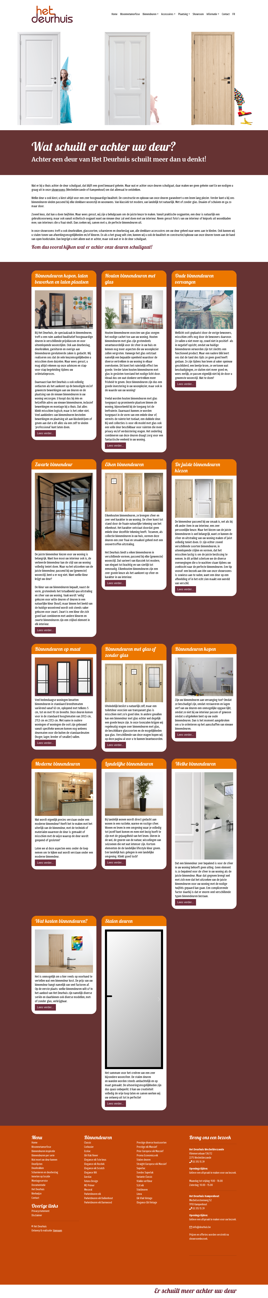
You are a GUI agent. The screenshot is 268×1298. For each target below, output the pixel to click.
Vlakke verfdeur (144, 1181)
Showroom (198, 14)
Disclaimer (36, 1215)
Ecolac (87, 1151)
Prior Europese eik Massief (150, 1151)
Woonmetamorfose (130, 14)
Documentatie (38, 1185)
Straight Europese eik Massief (151, 1164)
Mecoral (88, 1189)
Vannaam (57, 1230)
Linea (139, 1194)
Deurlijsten (36, 1164)
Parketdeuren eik (92, 1194)
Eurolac (88, 1176)
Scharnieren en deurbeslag (44, 1172)
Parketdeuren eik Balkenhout (98, 1198)
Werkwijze (36, 1193)
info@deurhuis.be (202, 1227)
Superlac (141, 1168)
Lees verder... (45, 433)
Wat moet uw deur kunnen (44, 1159)
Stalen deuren (144, 1159)
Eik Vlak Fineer (91, 1155)
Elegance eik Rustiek (94, 1164)
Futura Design (91, 1181)
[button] (179, 816)
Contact (226, 14)
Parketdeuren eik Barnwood (98, 1202)
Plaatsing (183, 14)
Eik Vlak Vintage (144, 1198)
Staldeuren (142, 1189)
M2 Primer (89, 1185)
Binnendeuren (149, 14)
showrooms (58, 190)
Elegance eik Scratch (94, 1168)
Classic (87, 1142)
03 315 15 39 (198, 1161)
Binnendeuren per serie (43, 1155)
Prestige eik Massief (147, 1146)
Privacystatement (40, 1211)
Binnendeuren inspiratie (43, 1151)
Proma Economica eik (147, 1155)
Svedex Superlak (145, 1172)
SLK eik (140, 1185)
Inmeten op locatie (40, 1176)
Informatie (211, 14)
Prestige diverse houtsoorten (151, 1142)
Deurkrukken (37, 1168)
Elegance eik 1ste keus (95, 1159)
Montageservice (39, 1180)
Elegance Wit (90, 1172)
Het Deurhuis (37, 1189)
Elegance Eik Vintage (147, 1202)
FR (233, 14)
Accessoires (167, 14)
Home (114, 14)
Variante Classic (144, 1176)
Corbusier (89, 1146)
